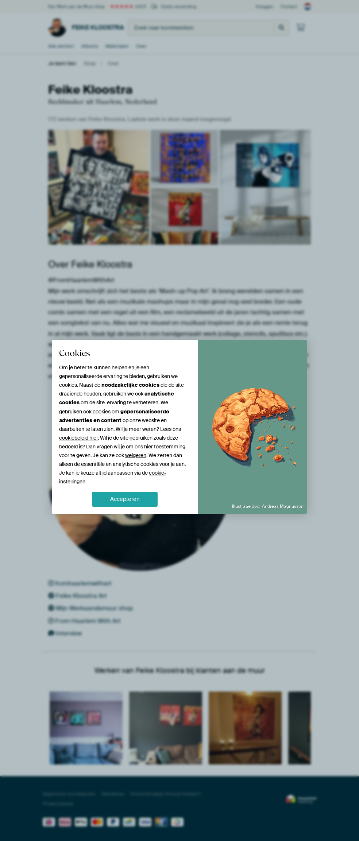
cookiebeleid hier (78, 438)
